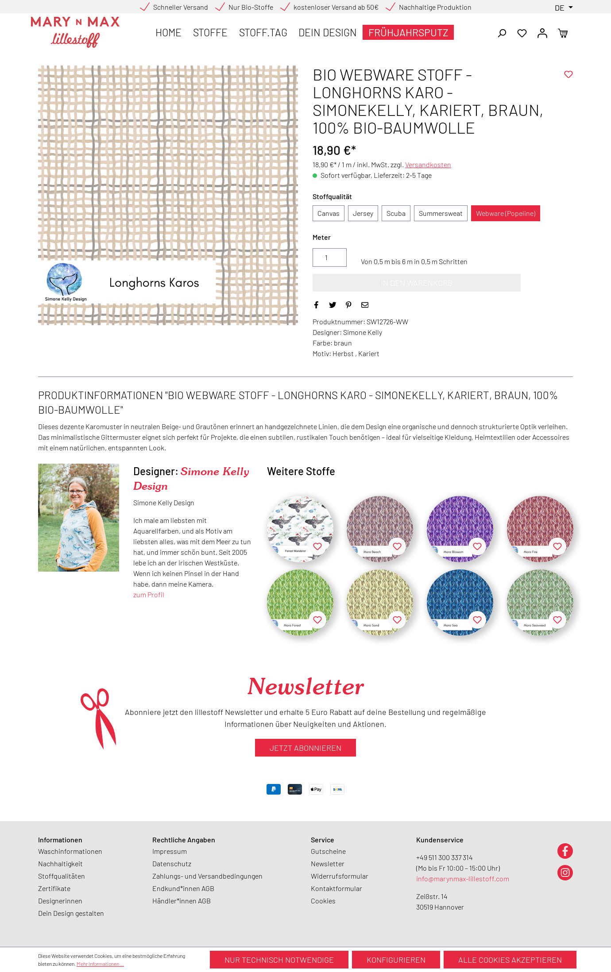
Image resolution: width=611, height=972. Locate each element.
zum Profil (148, 594)
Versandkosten (428, 164)
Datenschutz (171, 863)
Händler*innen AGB (181, 900)
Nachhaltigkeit (60, 863)
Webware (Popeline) (505, 213)
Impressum (169, 851)
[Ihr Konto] (542, 32)
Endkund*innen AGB (183, 888)
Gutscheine (328, 851)
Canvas (328, 213)
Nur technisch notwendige (279, 959)
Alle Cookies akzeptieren (510, 959)
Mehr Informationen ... (100, 963)
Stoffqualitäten (61, 876)
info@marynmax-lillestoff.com (462, 878)
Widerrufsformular (339, 876)
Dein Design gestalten (71, 913)
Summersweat (441, 213)
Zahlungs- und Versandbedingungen (207, 876)
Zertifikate (54, 888)
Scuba (396, 213)
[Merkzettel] (522, 32)
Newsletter (327, 863)
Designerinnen (60, 900)
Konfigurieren (396, 959)
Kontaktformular (336, 888)
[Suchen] (501, 32)
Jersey (363, 213)
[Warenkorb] (563, 32)
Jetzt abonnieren (305, 748)
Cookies (323, 900)
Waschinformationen (70, 851)
